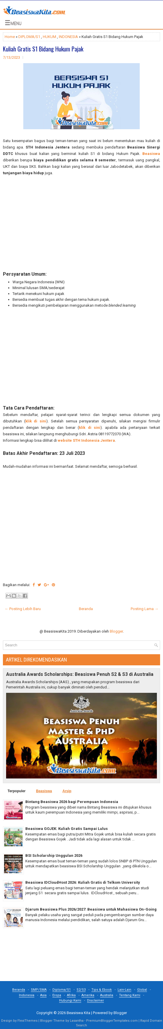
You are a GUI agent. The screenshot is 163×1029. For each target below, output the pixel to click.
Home (10, 36)
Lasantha (77, 1021)
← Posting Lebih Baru (23, 609)
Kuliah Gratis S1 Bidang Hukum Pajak (43, 49)
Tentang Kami (129, 995)
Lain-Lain (124, 990)
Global (142, 990)
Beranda (86, 609)
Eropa (56, 995)
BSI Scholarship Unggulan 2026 (53, 855)
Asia (43, 995)
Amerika (88, 995)
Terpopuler (17, 791)
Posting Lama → (144, 609)
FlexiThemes (27, 1021)
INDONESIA (68, 36)
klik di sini (35, 421)
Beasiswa (151, 153)
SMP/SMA (39, 990)
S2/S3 (81, 990)
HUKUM (49, 36)
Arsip (66, 791)
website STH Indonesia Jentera (86, 440)
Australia (106, 995)
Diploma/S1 (61, 990)
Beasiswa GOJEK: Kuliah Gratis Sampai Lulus (66, 828)
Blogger (116, 631)
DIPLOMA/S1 (29, 36)
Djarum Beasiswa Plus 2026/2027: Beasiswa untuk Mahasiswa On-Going (91, 909)
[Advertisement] (81, 224)
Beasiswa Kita (78, 1013)
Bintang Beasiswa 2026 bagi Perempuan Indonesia (71, 802)
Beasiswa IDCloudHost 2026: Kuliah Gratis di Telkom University (82, 882)
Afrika (71, 995)
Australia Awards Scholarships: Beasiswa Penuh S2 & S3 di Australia (79, 674)
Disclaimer (95, 1000)
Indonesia (26, 995)
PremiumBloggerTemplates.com (112, 1021)
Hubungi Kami (70, 1000)
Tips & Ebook (101, 990)
